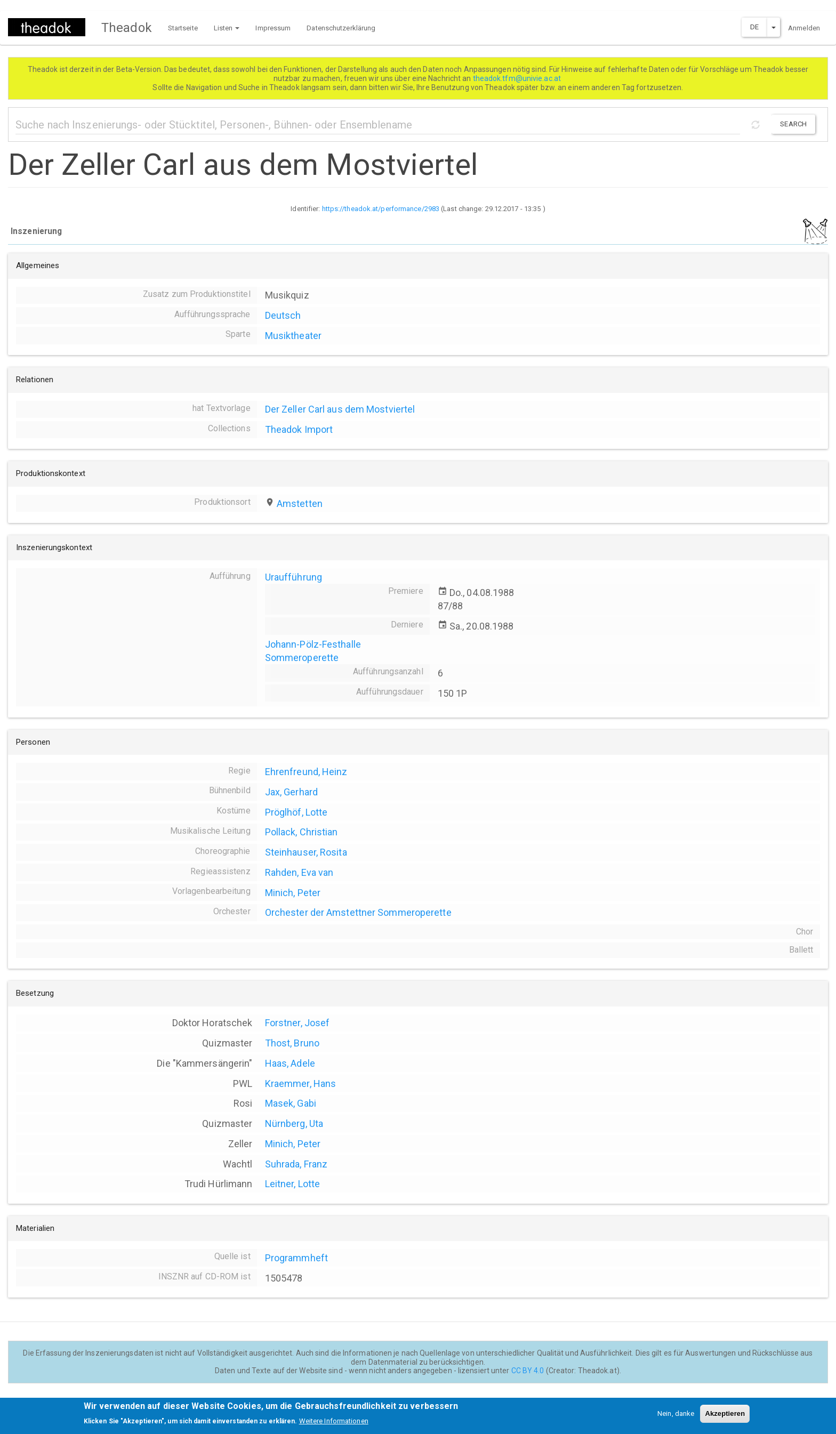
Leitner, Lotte (292, 1183)
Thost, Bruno (292, 1043)
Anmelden (804, 28)
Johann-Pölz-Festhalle (313, 644)
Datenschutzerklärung (341, 28)
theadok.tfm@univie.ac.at (518, 78)
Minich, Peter (292, 892)
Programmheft (296, 1257)
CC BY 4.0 (527, 1370)
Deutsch (283, 315)
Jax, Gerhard (291, 791)
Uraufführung (293, 577)
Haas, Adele (290, 1063)
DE (754, 27)
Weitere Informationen (333, 1425)
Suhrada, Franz (296, 1164)
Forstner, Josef (297, 1022)
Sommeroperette (302, 657)
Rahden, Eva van (299, 872)
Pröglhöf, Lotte (296, 812)
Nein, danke (675, 1417)
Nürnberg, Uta (294, 1123)
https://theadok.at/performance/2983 (381, 209)
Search (793, 124)
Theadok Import (299, 429)
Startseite (183, 28)
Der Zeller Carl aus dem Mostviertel (340, 409)
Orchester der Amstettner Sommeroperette (358, 912)
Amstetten (300, 503)
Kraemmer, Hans (300, 1083)
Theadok (126, 27)
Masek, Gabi (290, 1103)
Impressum (273, 28)
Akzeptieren (725, 1417)
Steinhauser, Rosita (306, 852)
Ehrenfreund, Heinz (306, 771)
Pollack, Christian (301, 831)
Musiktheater (293, 335)
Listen (227, 28)
